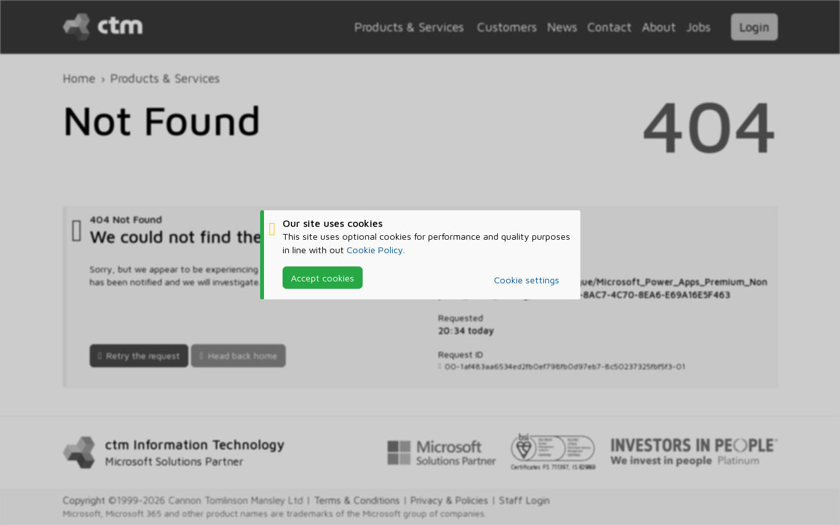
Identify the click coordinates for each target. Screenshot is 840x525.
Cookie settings (526, 279)
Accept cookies (322, 277)
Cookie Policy (375, 249)
